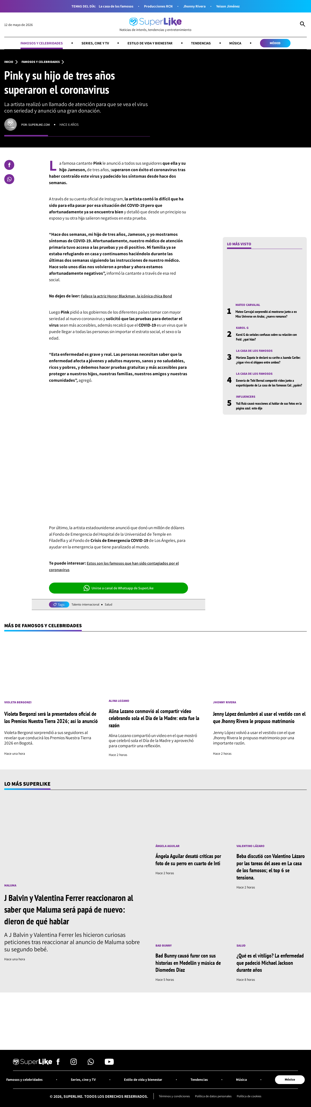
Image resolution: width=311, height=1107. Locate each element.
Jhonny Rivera (196, 6)
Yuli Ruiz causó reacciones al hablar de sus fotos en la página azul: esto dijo (266, 412)
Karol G (243, 329)
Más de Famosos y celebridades (46, 626)
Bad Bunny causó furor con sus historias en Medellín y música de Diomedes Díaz (188, 965)
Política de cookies (252, 1100)
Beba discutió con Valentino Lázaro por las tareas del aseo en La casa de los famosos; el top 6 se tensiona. (271, 868)
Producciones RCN (157, 6)
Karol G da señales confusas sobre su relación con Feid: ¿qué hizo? (268, 338)
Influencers (246, 403)
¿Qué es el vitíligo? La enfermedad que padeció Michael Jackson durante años (268, 965)
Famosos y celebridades (35, 43)
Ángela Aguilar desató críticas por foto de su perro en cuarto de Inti (188, 865)
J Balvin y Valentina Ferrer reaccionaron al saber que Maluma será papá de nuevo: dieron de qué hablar (72, 911)
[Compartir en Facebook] (9, 166)
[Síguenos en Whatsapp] (91, 1067)
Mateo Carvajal (249, 306)
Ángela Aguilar (169, 848)
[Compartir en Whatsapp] (9, 180)
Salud (112, 605)
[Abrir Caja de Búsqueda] (302, 24)
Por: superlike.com (37, 125)
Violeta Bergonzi (19, 703)
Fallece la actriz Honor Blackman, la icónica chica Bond (131, 296)
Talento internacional (87, 605)
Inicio (9, 63)
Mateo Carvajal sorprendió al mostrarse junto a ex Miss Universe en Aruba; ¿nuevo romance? (269, 315)
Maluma (11, 887)
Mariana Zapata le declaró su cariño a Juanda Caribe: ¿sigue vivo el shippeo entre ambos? (268, 361)
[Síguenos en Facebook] (58, 1067)
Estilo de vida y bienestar (150, 43)
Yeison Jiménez (232, 6)
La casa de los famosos (112, 6)
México (282, 43)
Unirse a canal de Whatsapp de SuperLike (118, 589)
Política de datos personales (213, 1100)
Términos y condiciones (171, 1100)
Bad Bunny (164, 948)
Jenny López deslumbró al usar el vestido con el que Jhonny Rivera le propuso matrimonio (256, 720)
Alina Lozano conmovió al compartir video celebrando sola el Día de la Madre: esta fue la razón (155, 720)
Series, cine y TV (92, 43)
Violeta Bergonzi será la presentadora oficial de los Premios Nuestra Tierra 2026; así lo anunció (49, 720)
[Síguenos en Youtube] (109, 1067)
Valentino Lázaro (252, 848)
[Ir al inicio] (155, 24)
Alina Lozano (120, 703)
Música (239, 43)
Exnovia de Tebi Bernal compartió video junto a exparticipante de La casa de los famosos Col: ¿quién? (268, 386)
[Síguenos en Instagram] (73, 1067)
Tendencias (203, 43)
